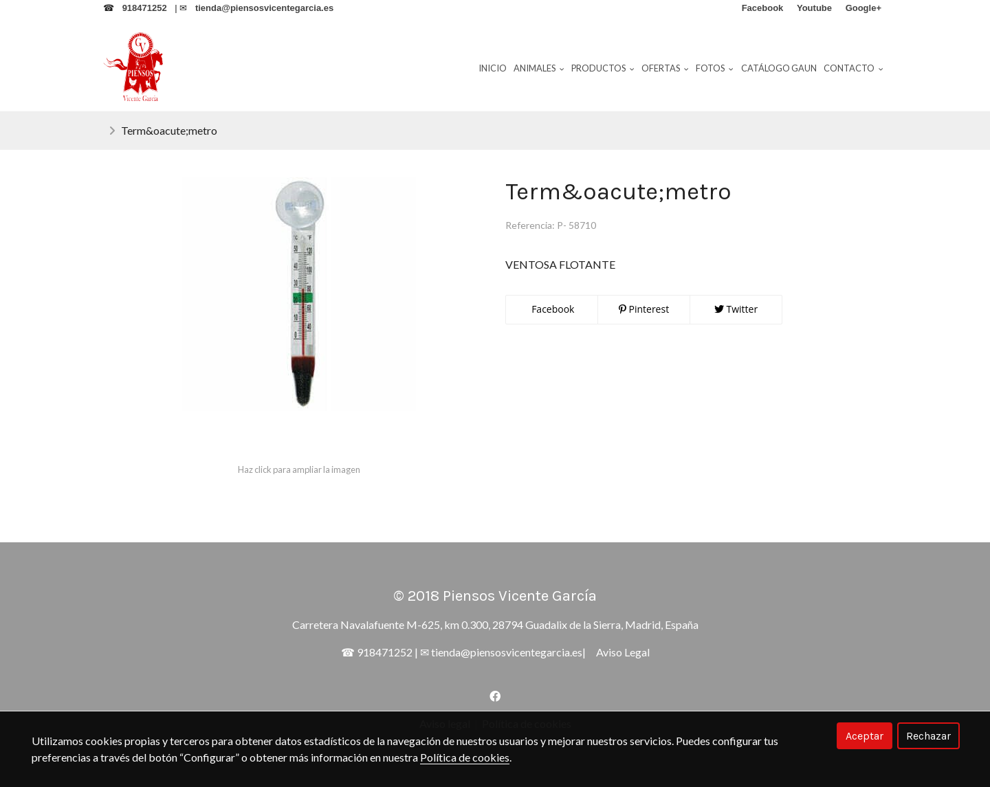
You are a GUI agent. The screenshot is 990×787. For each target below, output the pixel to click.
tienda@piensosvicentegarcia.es (506, 651)
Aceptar (864, 735)
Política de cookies (464, 757)
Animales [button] (539, 68)
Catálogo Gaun (779, 68)
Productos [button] (603, 68)
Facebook (552, 308)
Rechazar (928, 735)
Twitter (736, 308)
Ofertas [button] (665, 68)
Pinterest (644, 308)
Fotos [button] (715, 68)
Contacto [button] (853, 68)
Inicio (492, 68)
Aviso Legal (623, 651)
